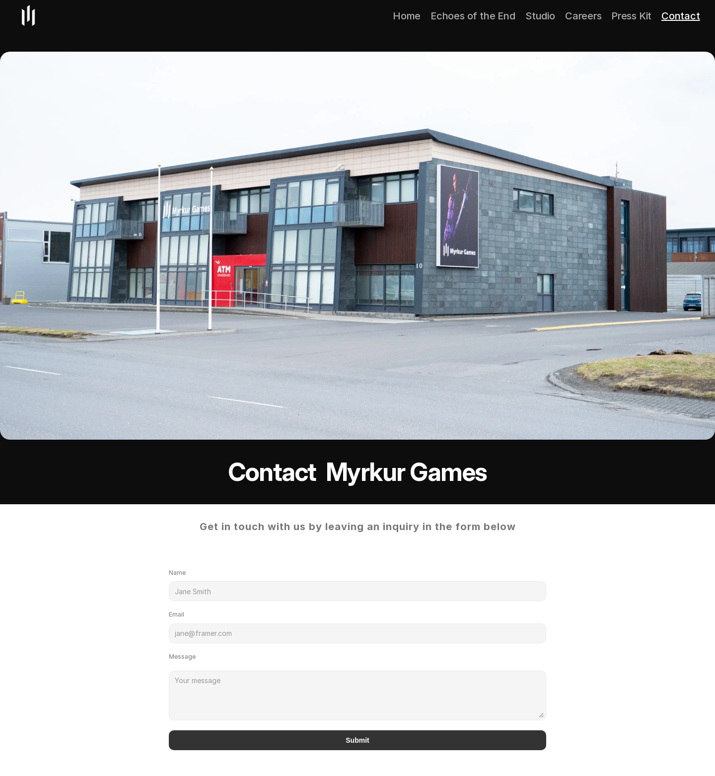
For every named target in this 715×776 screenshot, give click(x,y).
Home (407, 16)
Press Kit (631, 16)
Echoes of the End (472, 16)
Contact (680, 16)
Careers (583, 16)
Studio (540, 16)
